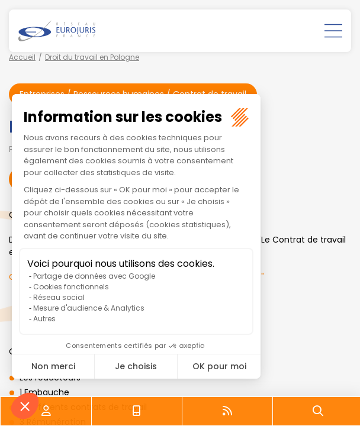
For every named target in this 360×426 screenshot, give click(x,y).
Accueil (22, 57)
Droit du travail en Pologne (92, 57)
